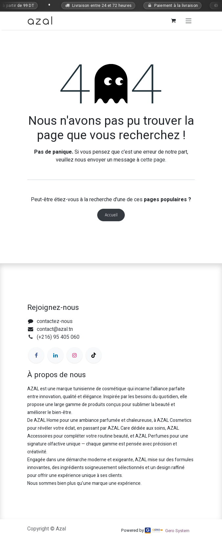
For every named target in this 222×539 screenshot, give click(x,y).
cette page (153, 160)
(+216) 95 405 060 (58, 337)
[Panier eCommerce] (173, 20)
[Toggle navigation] (188, 20)
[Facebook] (36, 355)
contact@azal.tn (55, 329)
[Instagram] (74, 355)
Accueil (111, 215)
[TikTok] (93, 355)
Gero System (177, 531)
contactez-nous (55, 321)
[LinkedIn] (55, 355)
